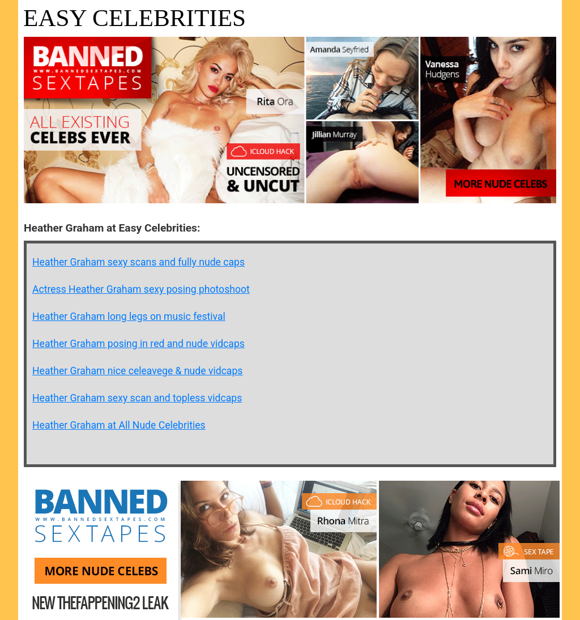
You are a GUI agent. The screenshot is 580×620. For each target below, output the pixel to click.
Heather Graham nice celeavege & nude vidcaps (137, 371)
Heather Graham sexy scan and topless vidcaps (137, 398)
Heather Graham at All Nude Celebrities (119, 425)
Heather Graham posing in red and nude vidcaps (138, 343)
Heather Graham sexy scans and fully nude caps (138, 262)
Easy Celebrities (134, 18)
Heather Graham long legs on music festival (128, 316)
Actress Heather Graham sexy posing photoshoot (141, 289)
